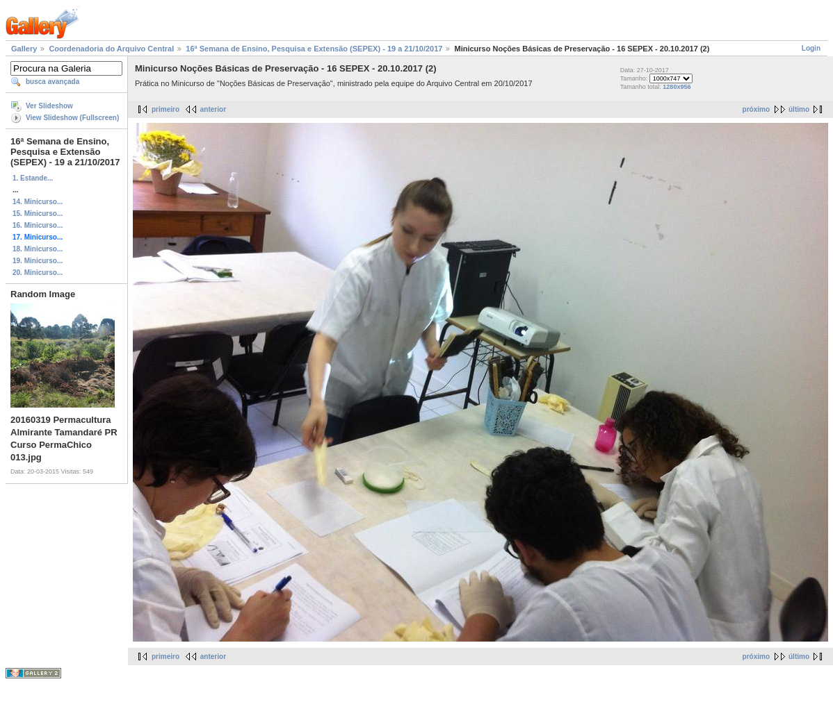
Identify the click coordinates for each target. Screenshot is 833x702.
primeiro (165, 109)
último (798, 109)
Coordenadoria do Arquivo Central (111, 48)
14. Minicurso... (38, 202)
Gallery (24, 48)
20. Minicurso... (38, 272)
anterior (213, 109)
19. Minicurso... (38, 261)
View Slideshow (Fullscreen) (72, 118)
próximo (756, 109)
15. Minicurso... (38, 213)
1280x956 (676, 86)
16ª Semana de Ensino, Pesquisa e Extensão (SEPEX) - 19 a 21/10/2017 (314, 48)
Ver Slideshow (49, 106)
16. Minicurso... (38, 225)
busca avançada (52, 81)
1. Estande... (33, 178)
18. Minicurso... (38, 249)
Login (811, 48)
